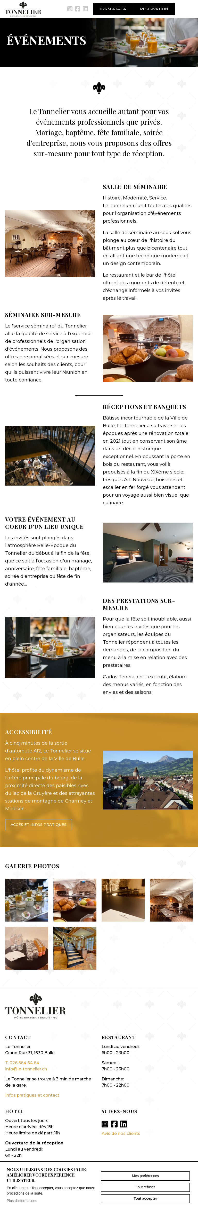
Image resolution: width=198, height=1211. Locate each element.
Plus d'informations (22, 1201)
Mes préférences (145, 1176)
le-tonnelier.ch (23, 9)
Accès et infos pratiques (39, 824)
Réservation (154, 9)
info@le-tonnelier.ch (26, 1069)
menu (189, 9)
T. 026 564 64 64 (22, 1062)
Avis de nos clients (121, 1133)
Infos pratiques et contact (32, 1095)
